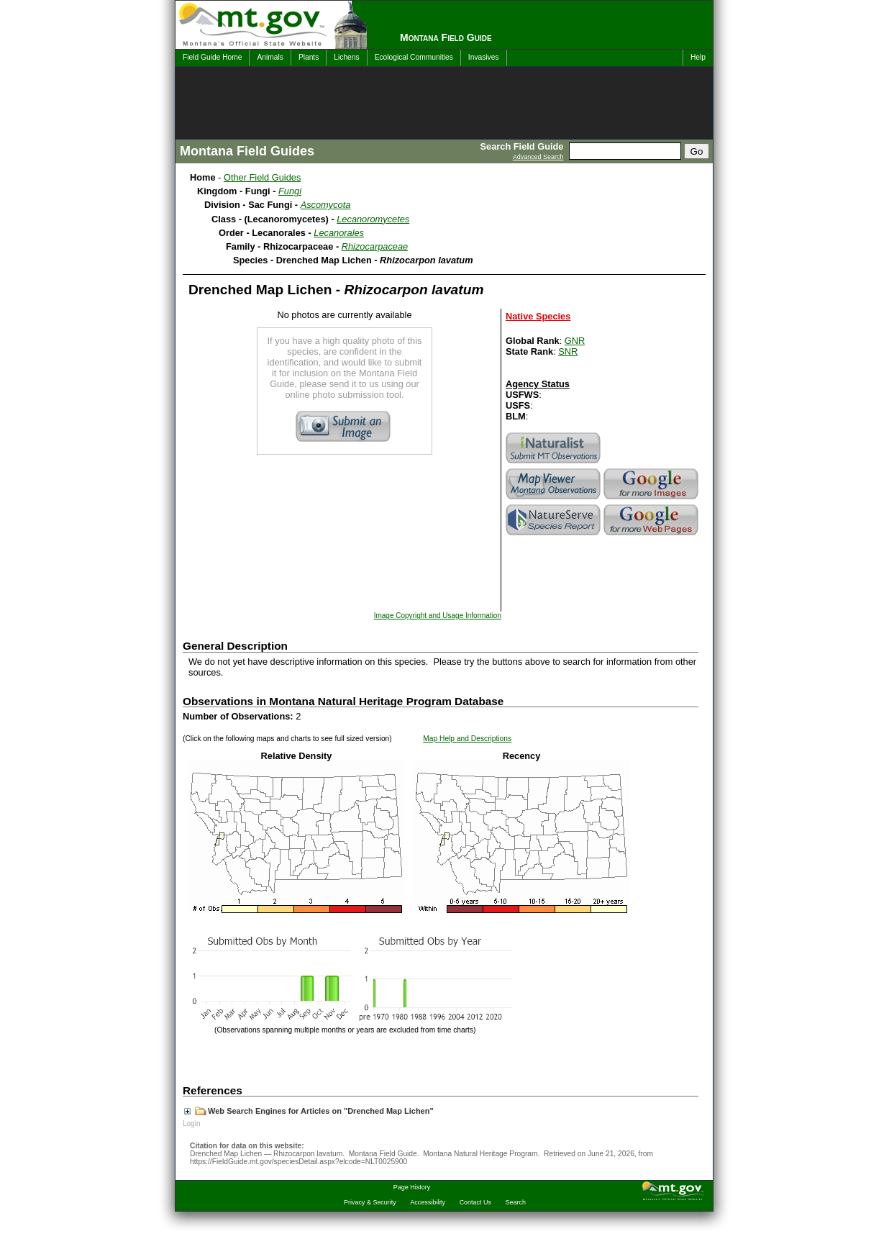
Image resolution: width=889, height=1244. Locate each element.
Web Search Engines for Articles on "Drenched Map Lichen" (309, 1111)
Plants (308, 57)
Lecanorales (339, 232)
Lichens (346, 57)
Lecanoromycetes (373, 219)
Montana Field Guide (446, 37)
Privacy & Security (370, 1202)
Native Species (538, 316)
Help (698, 57)
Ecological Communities (414, 57)
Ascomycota (326, 204)
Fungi (289, 191)
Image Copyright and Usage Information (437, 615)
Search (516, 1202)
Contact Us (475, 1202)
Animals (270, 57)
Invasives (483, 57)
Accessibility (427, 1202)
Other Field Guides (262, 177)
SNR (568, 351)
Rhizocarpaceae (375, 246)
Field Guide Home (212, 57)
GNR (575, 340)
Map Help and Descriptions (467, 739)
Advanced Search (538, 156)
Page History (411, 1187)
